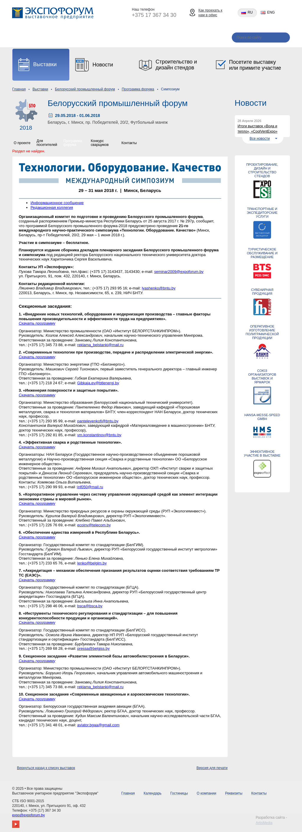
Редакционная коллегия (52, 207)
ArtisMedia (264, 823)
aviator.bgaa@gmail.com (98, 725)
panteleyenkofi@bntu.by (98, 421)
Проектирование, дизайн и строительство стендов (262, 170)
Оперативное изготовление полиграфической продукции (262, 332)
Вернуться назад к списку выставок (46, 768)
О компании (134, 38)
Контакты (209, 38)
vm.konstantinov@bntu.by (99, 435)
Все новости (260, 138)
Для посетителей (47, 143)
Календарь (56, 38)
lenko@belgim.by (92, 563)
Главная (21, 38)
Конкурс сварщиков (100, 143)
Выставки (40, 89)
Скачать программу (37, 323)
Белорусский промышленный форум (85, 89)
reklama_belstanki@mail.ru (100, 345)
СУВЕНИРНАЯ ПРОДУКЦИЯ (262, 291)
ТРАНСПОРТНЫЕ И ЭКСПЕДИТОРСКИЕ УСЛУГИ (262, 212)
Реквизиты (173, 38)
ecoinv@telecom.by (94, 525)
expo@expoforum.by (28, 815)
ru (250, 12)
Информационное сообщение (57, 203)
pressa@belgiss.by (93, 648)
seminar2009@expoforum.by (178, 271)
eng (271, 12)
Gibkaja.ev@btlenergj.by (98, 383)
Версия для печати (211, 768)
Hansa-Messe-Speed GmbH (262, 417)
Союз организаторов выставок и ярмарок (262, 376)
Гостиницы (94, 38)
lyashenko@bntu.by (158, 288)
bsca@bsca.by (89, 606)
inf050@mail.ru (90, 487)
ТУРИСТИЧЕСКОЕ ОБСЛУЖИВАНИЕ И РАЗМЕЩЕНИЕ (262, 253)
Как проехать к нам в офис (210, 12)
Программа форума (138, 89)
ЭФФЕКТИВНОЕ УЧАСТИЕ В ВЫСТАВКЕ (262, 453)
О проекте (22, 143)
